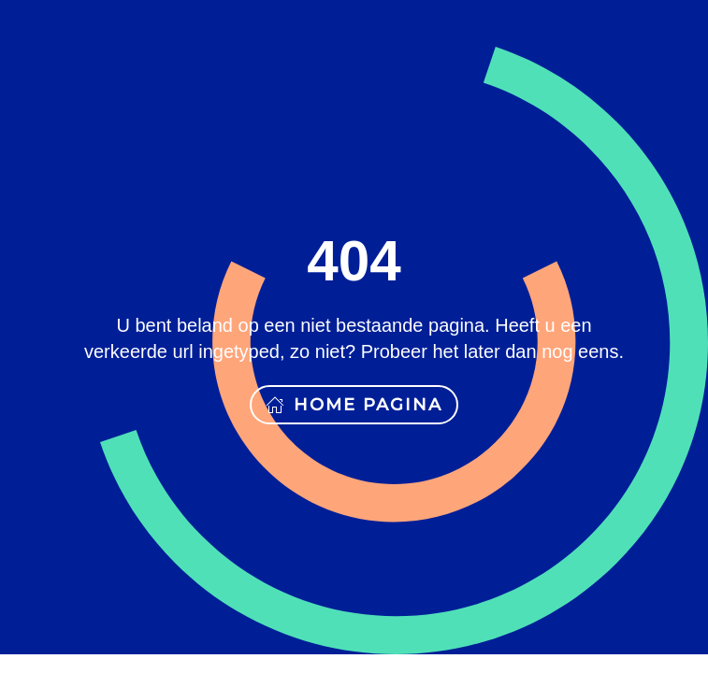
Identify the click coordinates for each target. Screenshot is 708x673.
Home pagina (354, 404)
